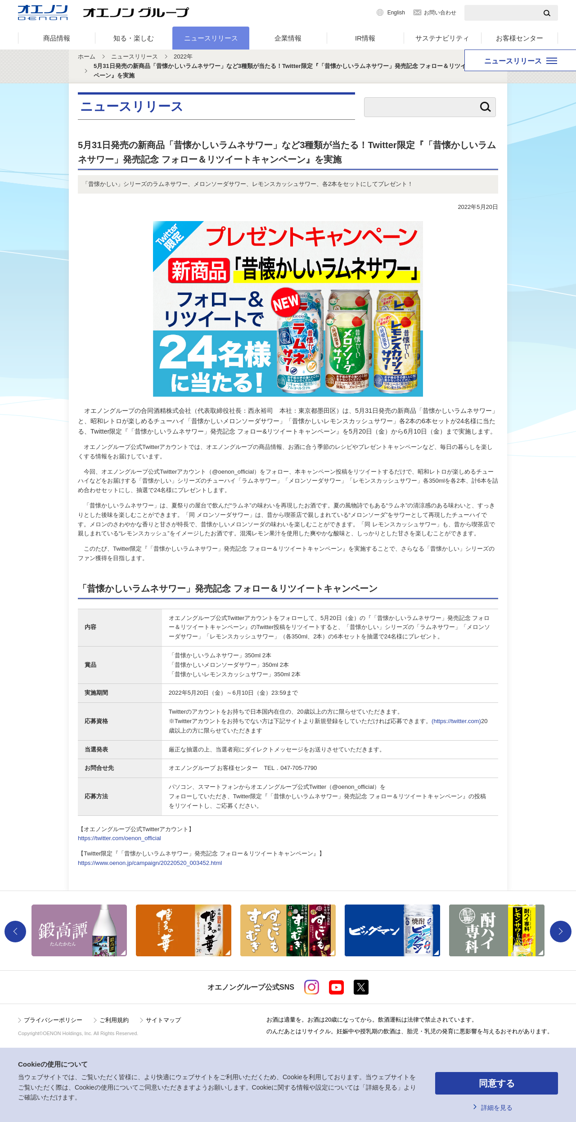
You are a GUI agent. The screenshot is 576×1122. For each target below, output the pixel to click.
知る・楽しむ (133, 38)
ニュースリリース (211, 38)
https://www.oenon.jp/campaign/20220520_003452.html (150, 863)
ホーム (86, 56)
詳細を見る (497, 1107)
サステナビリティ (442, 38)
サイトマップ (163, 1020)
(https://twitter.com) (456, 721)
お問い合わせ (440, 12)
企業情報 (288, 38)
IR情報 (365, 38)
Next (561, 931)
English (396, 12)
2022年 (183, 56)
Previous (15, 931)
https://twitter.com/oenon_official (119, 838)
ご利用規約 (114, 1020)
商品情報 (56, 38)
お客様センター (519, 38)
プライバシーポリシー (53, 1020)
